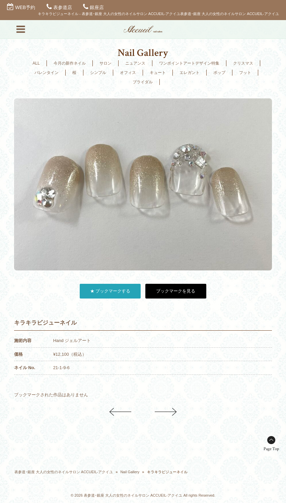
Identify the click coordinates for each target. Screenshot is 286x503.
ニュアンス (135, 63)
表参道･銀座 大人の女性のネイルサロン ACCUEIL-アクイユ (63, 472)
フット (245, 72)
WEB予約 (25, 7)
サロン (105, 63)
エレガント (190, 72)
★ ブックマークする (110, 291)
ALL (36, 63)
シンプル (98, 72)
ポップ (219, 72)
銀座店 (97, 7)
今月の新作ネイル (70, 63)
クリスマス (243, 63)
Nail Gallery (129, 472)
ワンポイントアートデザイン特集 (189, 63)
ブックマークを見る (175, 291)
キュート (158, 72)
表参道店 (62, 7)
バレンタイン (46, 72)
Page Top (271, 449)
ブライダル (143, 82)
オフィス (128, 72)
